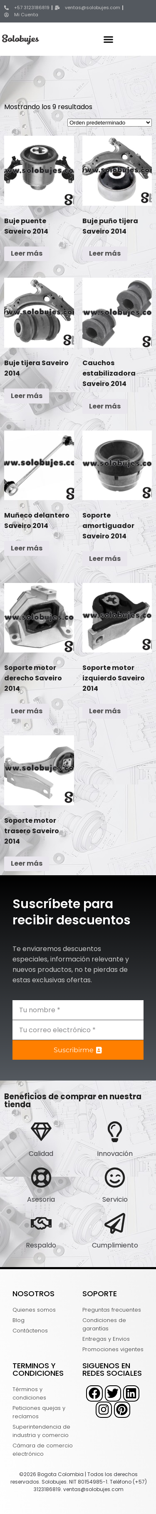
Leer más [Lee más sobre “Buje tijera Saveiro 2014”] (26, 396)
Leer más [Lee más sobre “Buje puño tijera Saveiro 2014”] (105, 253)
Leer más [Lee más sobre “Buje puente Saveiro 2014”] (26, 253)
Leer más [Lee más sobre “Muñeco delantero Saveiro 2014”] (26, 548)
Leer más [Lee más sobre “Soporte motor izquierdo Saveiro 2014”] (105, 711)
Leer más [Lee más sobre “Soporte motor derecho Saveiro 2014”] (26, 711)
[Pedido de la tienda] (109, 123)
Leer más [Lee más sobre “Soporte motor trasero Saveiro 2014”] (26, 863)
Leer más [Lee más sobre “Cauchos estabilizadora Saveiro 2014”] (105, 406)
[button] (108, 39)
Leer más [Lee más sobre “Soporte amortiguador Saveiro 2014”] (105, 558)
